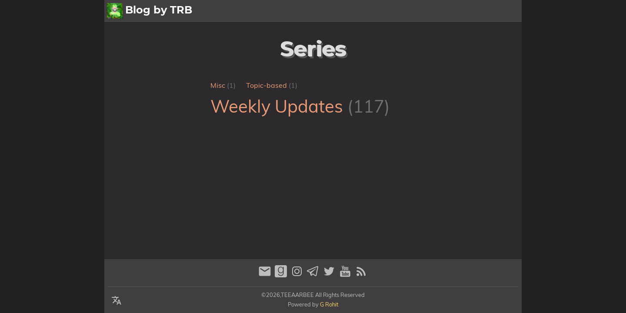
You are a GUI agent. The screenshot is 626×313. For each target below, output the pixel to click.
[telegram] (314, 275)
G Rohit (329, 304)
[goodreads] (282, 275)
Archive (469, 10)
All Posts (402, 10)
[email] (266, 275)
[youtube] (346, 275)
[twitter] (330, 275)
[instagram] (298, 275)
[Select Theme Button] (372, 10)
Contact (503, 10)
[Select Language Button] (116, 301)
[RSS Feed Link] (361, 275)
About (437, 10)
